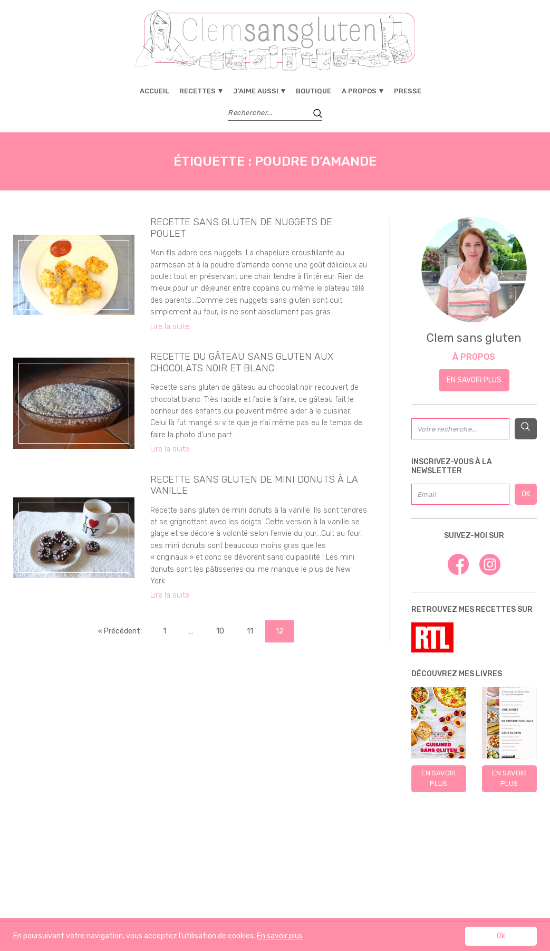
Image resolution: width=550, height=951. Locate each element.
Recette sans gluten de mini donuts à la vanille (254, 485)
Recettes (197, 91)
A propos (359, 91)
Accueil (154, 91)
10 (220, 631)
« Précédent (119, 631)
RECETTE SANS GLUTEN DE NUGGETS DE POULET (241, 227)
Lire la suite (169, 326)
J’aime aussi (255, 91)
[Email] (460, 494)
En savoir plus (474, 380)
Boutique (313, 91)
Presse (407, 91)
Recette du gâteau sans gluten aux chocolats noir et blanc (241, 362)
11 (250, 631)
